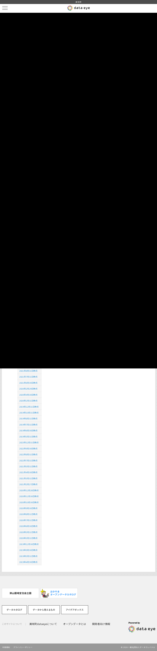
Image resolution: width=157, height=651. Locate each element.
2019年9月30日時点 (28, 550)
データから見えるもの (44, 609)
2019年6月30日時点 (28, 430)
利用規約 (6, 647)
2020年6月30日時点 (28, 526)
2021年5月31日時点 (28, 466)
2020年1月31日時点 (28, 400)
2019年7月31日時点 (28, 424)
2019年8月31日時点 (28, 418)
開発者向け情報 (101, 624)
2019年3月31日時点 (28, 436)
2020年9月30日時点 (28, 508)
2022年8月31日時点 (28, 454)
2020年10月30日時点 (29, 502)
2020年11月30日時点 (29, 496)
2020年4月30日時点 (28, 394)
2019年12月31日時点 (29, 406)
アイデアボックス (75, 609)
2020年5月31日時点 (28, 532)
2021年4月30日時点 (28, 472)
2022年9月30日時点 (28, 448)
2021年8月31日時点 (28, 370)
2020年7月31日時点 (28, 520)
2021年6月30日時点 (28, 382)
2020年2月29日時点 (28, 388)
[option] (20, 593)
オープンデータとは (74, 624)
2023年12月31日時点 (29, 442)
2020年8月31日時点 (28, 514)
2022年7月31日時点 (28, 460)
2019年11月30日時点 (29, 544)
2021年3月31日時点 (28, 478)
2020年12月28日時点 (29, 490)
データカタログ (14, 609)
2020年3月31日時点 (28, 538)
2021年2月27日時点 (28, 484)
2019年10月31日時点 (29, 412)
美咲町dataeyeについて (43, 624)
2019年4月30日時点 (28, 562)
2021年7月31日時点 (28, 376)
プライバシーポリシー (23, 647)
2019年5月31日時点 (28, 556)
